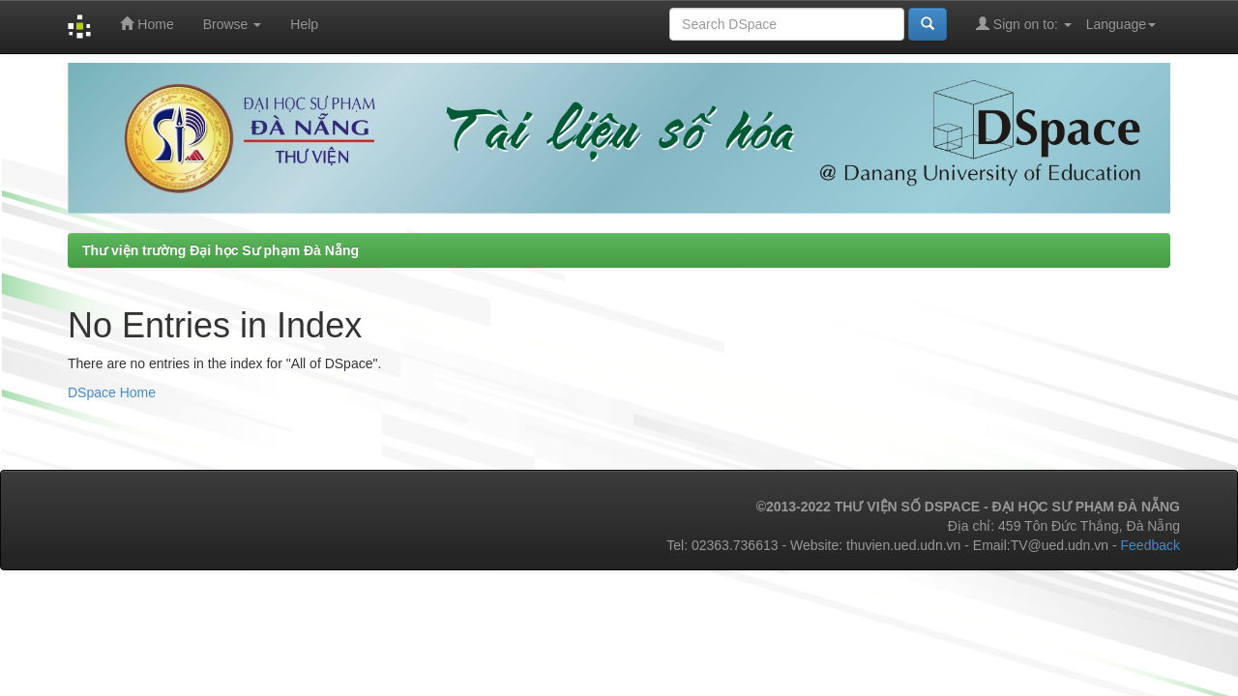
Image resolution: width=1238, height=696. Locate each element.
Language (1121, 24)
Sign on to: (1024, 23)
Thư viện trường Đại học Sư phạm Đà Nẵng (220, 250)
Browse (232, 24)
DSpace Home (112, 392)
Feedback (1150, 545)
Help (304, 24)
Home (146, 23)
